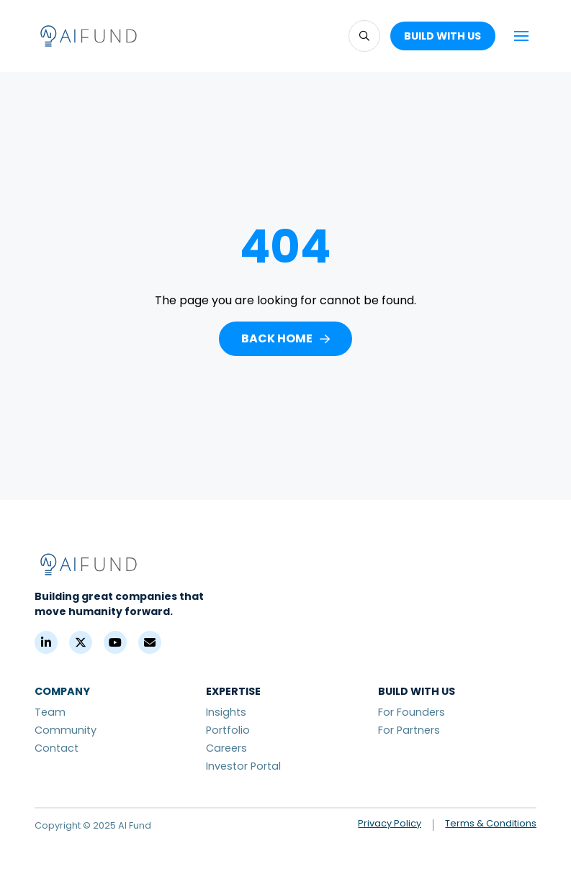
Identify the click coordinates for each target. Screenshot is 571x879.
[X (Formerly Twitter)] (80, 642)
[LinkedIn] (46, 642)
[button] (364, 35)
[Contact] (149, 642)
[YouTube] (115, 642)
